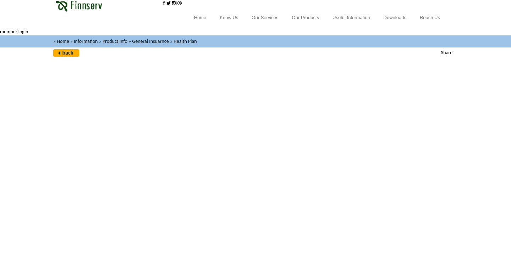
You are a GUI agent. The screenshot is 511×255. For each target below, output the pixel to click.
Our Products (305, 17)
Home (200, 17)
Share (446, 53)
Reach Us (430, 17)
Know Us (229, 17)
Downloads (395, 17)
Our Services (265, 17)
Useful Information (351, 17)
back (67, 52)
